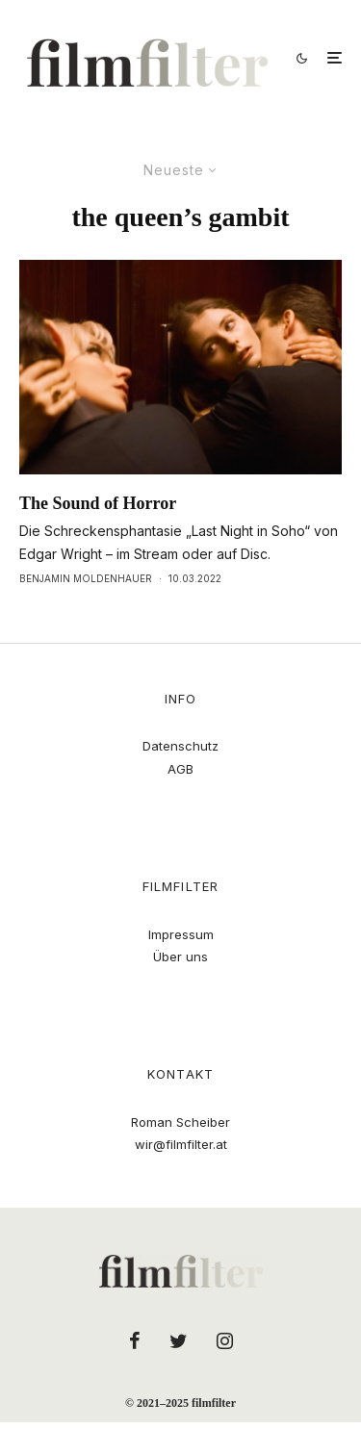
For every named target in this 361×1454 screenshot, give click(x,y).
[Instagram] (224, 1340)
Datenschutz (180, 745)
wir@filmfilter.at (181, 1144)
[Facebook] (135, 1340)
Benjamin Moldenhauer (85, 578)
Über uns (180, 956)
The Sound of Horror (97, 503)
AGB (180, 769)
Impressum (181, 934)
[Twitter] (178, 1340)
